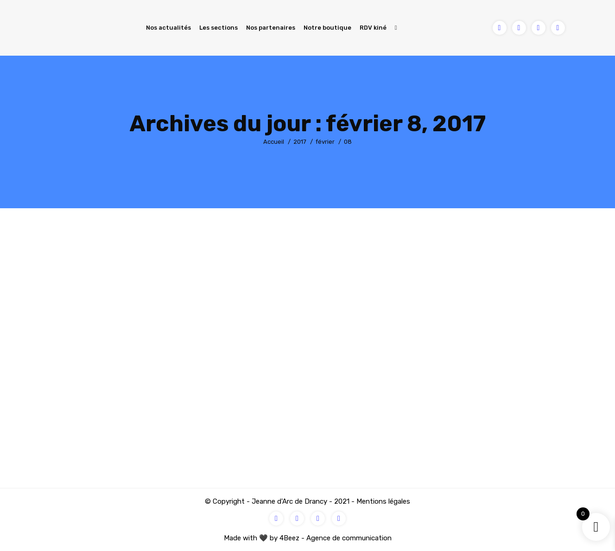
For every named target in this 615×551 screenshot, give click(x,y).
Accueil (273, 141)
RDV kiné (373, 27)
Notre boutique (327, 27)
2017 (299, 141)
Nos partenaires (270, 27)
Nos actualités (168, 27)
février (325, 141)
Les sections (218, 27)
